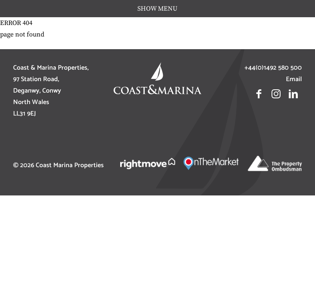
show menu (157, 8)
